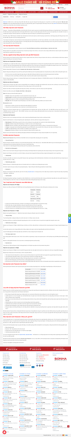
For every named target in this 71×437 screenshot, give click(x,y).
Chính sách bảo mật (23, 360)
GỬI (33, 367)
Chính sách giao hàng (23, 356)
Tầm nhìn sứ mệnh (6, 356)
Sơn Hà (55, 23)
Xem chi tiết (43, 271)
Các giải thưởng (5, 360)
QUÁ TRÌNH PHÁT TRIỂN (42, 11)
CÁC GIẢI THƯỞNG (32, 11)
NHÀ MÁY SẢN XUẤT (63, 11)
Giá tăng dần (17, 16)
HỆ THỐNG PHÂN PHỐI (22, 11)
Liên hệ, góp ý (5, 362)
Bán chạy (11, 16)
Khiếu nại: (40, 358)
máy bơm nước (31, 171)
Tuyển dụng (60, 4)
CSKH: (40, 356)
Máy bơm (5, 21)
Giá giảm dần (24, 16)
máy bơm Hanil (22, 334)
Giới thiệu (66, 4)
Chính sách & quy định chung (24, 362)
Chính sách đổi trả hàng (23, 358)
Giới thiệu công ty (6, 355)
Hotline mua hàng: (42, 355)
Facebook (54, 355)
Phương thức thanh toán (7, 364)
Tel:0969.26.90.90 (6, 379)
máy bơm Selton (29, 334)
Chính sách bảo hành (23, 355)
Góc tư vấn (49, 4)
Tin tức (54, 4)
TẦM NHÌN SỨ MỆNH (53, 11)
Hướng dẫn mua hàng (40, 360)
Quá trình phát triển (6, 358)
